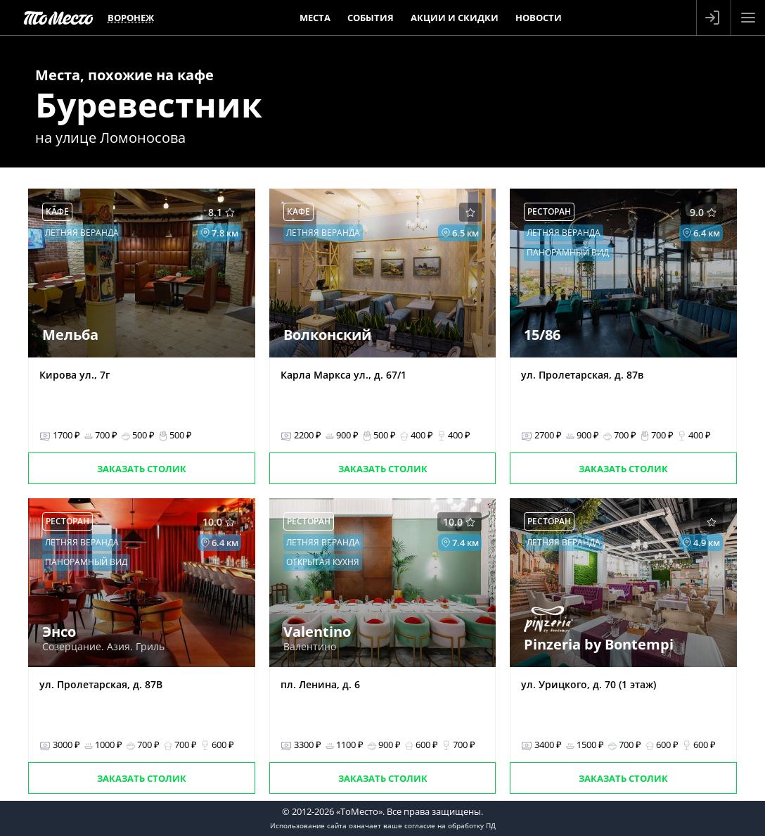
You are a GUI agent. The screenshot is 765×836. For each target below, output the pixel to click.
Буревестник (148, 104)
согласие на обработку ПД (450, 825)
